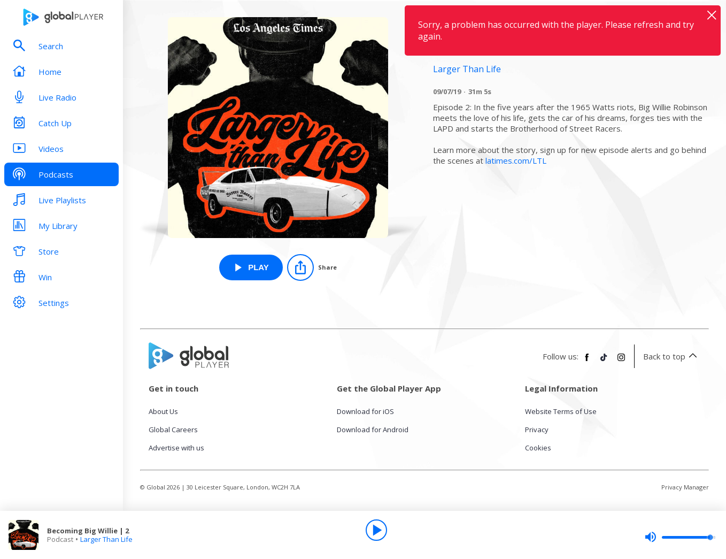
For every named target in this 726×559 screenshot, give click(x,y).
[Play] (376, 530)
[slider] (680, 537)
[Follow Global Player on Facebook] (587, 361)
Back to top (671, 356)
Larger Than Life (106, 539)
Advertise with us (176, 448)
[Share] (312, 267)
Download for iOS (365, 411)
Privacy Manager (685, 487)
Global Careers (173, 429)
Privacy (537, 429)
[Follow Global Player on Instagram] (621, 361)
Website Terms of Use (561, 411)
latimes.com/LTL (515, 160)
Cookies (538, 448)
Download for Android (372, 429)
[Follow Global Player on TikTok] (604, 361)
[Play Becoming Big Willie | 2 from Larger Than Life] (251, 267)
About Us (163, 411)
